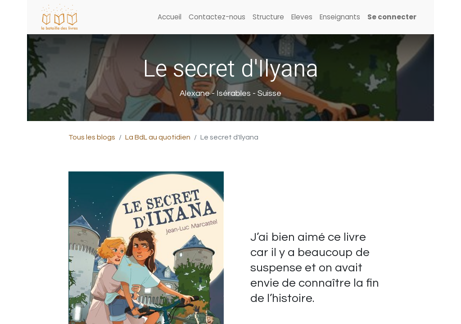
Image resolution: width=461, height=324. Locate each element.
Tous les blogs (91, 137)
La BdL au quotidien (157, 137)
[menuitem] (169, 17)
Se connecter (391, 17)
